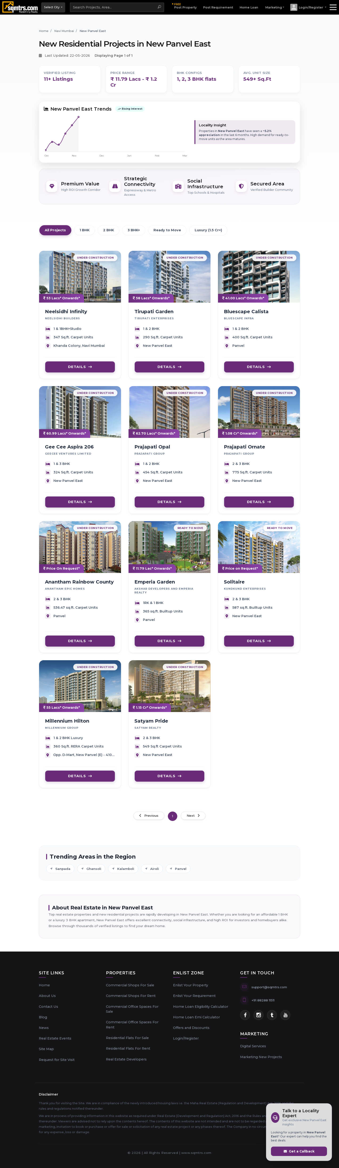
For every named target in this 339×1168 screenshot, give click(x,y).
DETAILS (80, 370)
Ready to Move (167, 230)
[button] (308, 7)
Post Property (185, 5)
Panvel (178, 873)
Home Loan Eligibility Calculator (200, 1006)
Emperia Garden (154, 585)
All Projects (55, 230)
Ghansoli (91, 873)
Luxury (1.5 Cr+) (208, 230)
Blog (43, 1017)
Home (44, 985)
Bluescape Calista (246, 315)
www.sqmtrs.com (196, 1153)
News (44, 1028)
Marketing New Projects (261, 1057)
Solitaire (234, 585)
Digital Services (253, 1046)
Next (193, 815)
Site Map (46, 1049)
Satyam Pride (151, 724)
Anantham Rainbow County (79, 585)
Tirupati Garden (154, 315)
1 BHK (84, 230)
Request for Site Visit (57, 1060)
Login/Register (186, 1038)
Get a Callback (299, 1151)
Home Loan (249, 7)
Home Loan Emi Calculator (196, 1017)
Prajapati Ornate (244, 450)
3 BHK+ (134, 230)
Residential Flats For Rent (128, 1048)
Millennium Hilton (67, 724)
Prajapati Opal (152, 450)
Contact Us (48, 1006)
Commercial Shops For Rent (131, 996)
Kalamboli (123, 873)
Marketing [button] (273, 7)
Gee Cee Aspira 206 (69, 450)
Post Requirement (218, 7)
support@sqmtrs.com (269, 987)
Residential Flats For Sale (127, 1038)
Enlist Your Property (190, 985)
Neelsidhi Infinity (66, 315)
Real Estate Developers (126, 1059)
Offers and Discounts (191, 1028)
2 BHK (108, 230)
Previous (148, 815)
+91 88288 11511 (262, 1000)
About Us (47, 996)
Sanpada (60, 873)
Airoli (152, 873)
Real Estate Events (55, 1038)
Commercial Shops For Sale (130, 985)
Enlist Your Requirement (194, 996)
